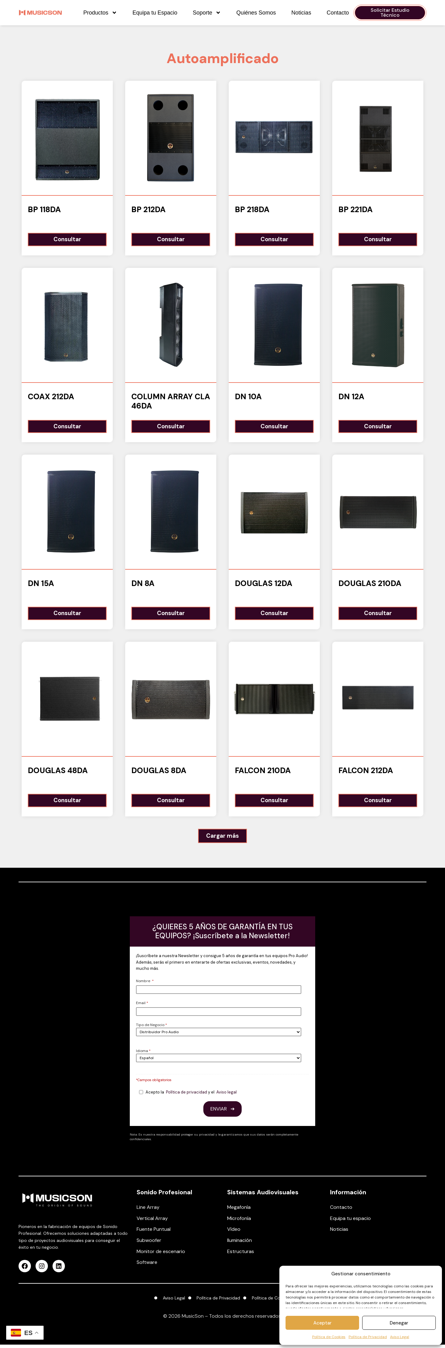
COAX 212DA (51, 397)
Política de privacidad (186, 1095)
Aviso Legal (399, 1336)
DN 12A (351, 397)
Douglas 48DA (58, 773)
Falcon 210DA (263, 773)
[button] (222, 839)
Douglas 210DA (369, 585)
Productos (100, 13)
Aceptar (322, 1323)
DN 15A (41, 585)
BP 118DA (44, 209)
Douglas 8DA (158, 773)
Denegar (399, 1323)
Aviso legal (226, 1095)
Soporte (207, 13)
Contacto (338, 13)
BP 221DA (355, 209)
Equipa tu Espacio (155, 13)
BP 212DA (148, 209)
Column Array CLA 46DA (170, 402)
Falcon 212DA (365, 773)
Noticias (301, 13)
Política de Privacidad (368, 1336)
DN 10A (248, 397)
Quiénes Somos (256, 13)
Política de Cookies (328, 1336)
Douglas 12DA (263, 585)
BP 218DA (252, 209)
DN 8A (143, 585)
